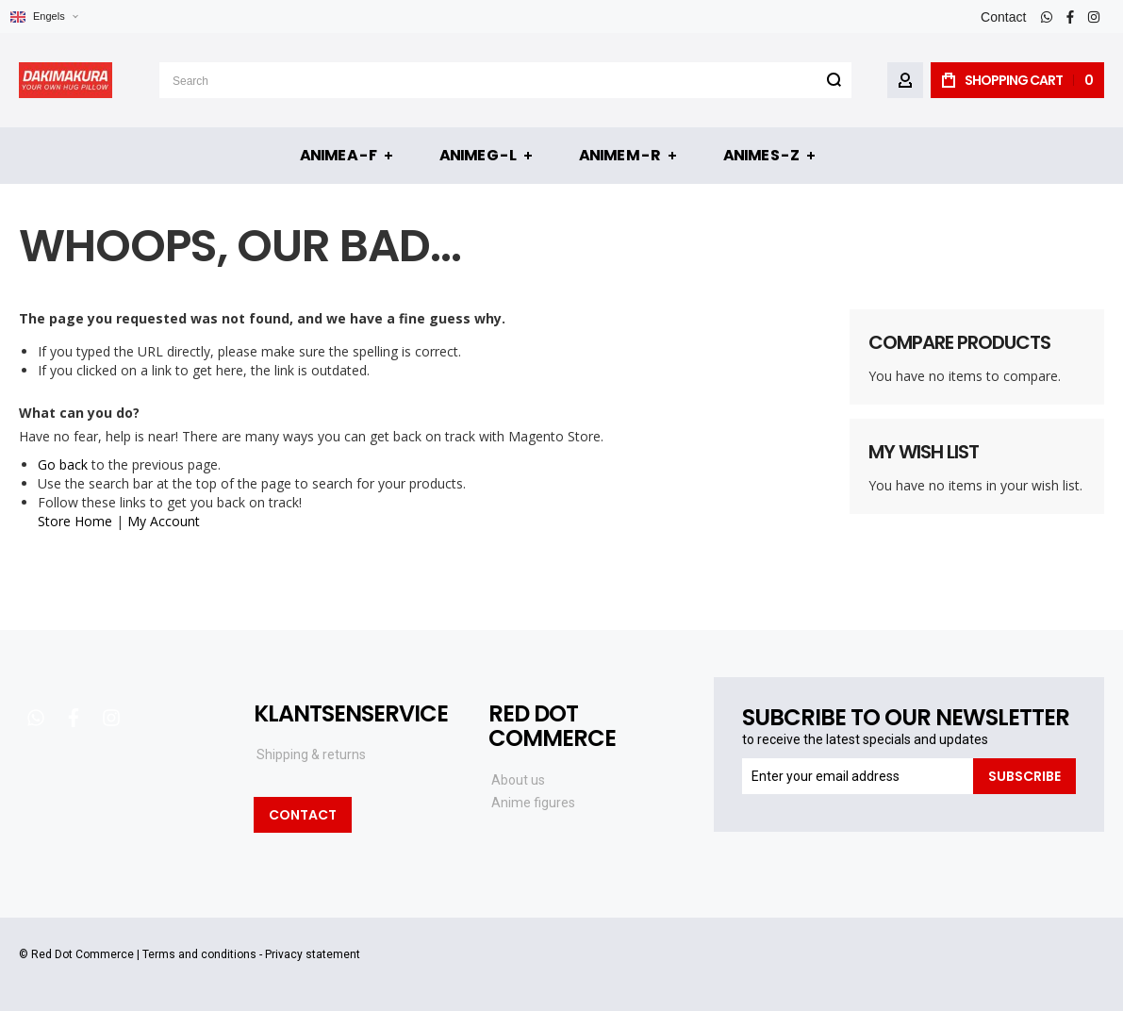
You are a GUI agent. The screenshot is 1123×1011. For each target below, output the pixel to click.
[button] (44, 16)
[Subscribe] (1024, 776)
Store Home (75, 521)
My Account (163, 521)
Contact (1003, 17)
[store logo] (65, 80)
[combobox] (505, 80)
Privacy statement (312, 954)
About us (518, 779)
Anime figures (533, 802)
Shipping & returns (311, 754)
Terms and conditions (199, 954)
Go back (63, 464)
